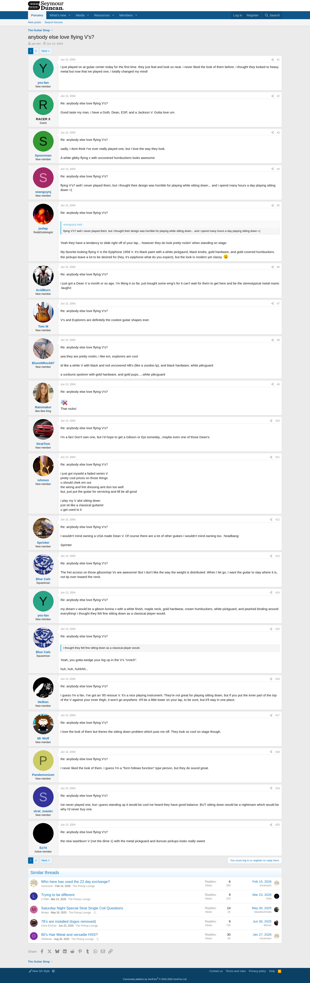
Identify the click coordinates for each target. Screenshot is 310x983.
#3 (278, 132)
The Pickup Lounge (84, 886)
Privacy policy (257, 971)
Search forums (54, 22)
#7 (278, 303)
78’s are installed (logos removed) (68, 921)
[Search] (272, 15)
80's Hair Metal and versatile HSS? (69, 935)
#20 (277, 824)
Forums (37, 15)
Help (272, 971)
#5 (278, 205)
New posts (34, 22)
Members (126, 15)
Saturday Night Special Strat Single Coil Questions (82, 908)
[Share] (272, 59)
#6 (278, 267)
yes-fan (36, 43)
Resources (102, 15)
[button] (70, 15)
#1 (278, 59)
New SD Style (39, 971)
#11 (277, 457)
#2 (278, 96)
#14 (277, 592)
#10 (277, 420)
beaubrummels (262, 911)
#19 (277, 788)
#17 (277, 715)
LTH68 (45, 899)
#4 (278, 169)
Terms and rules (236, 971)
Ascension (47, 886)
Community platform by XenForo (155, 979)
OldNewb (46, 939)
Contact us (216, 971)
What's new (58, 15)
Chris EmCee (48, 925)
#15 (277, 628)
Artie (268, 898)
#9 (278, 384)
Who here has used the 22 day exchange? (75, 882)
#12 (277, 519)
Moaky (45, 912)
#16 (277, 678)
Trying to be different (57, 895)
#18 (277, 751)
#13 (277, 555)
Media (80, 15)
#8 (278, 340)
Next (44, 51)
